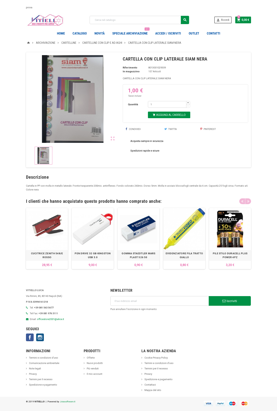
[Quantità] (167, 104)
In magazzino (131, 71)
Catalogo (80, 33)
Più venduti (92, 368)
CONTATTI (213, 33)
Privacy (32, 373)
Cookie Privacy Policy (156, 357)
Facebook (30, 337)
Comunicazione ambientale (43, 363)
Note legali (34, 368)
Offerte (90, 357)
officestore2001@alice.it (50, 319)
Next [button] (248, 201)
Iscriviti (229, 301)
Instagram (40, 337)
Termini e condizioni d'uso (43, 357)
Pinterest (208, 129)
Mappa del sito (152, 390)
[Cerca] (139, 20)
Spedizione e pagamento (42, 384)
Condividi (133, 129)
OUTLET (194, 33)
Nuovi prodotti (94, 363)
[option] (47, 238)
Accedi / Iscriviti (168, 33)
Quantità (133, 104)
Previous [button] (242, 201)
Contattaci (150, 384)
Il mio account (94, 373)
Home (61, 33)
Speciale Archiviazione (130, 32)
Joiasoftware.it (67, 401)
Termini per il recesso (40, 379)
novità (99, 33)
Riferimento (130, 67)
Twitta (170, 129)
